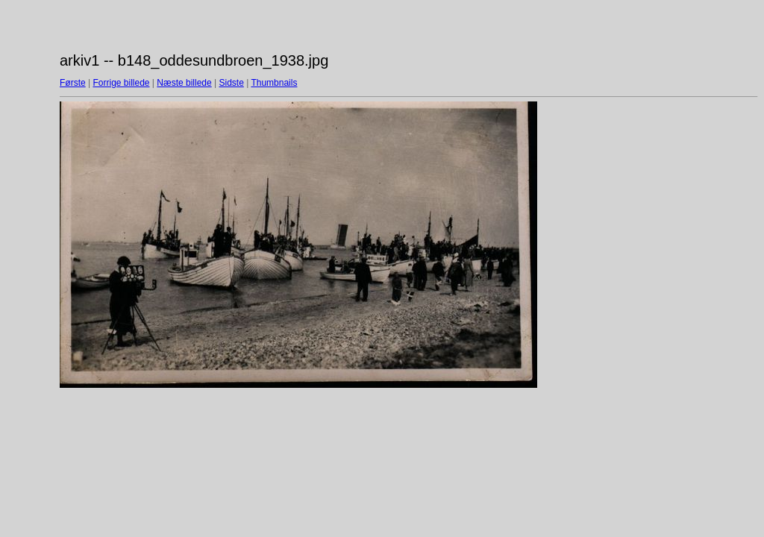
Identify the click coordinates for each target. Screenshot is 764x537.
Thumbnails (274, 83)
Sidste (231, 83)
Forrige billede (121, 83)
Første (73, 83)
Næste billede (184, 83)
